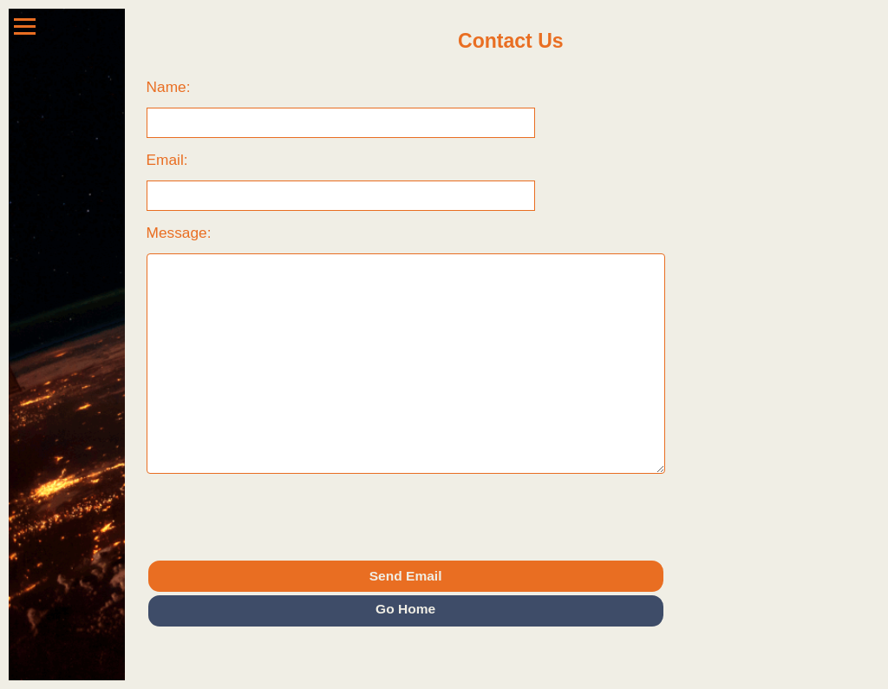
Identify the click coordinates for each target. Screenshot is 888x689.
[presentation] (278, 516)
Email (165, 159)
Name (166, 86)
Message (177, 232)
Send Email (405, 575)
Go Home (405, 608)
